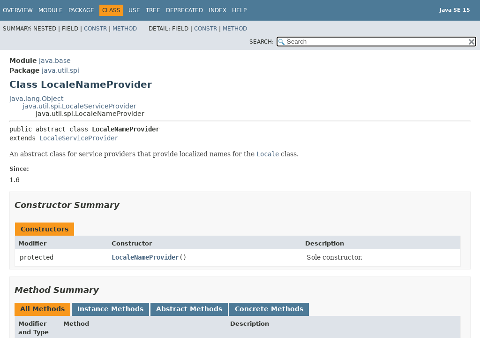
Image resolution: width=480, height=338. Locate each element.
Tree (153, 10)
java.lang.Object (36, 98)
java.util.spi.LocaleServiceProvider (79, 106)
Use (134, 10)
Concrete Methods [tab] (269, 309)
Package (81, 10)
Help (239, 10)
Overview (18, 10)
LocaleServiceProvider (78, 138)
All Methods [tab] (42, 309)
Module (50, 10)
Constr (95, 28)
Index (217, 10)
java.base (55, 60)
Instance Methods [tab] (110, 309)
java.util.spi (60, 70)
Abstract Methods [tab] (189, 309)
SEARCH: (261, 41)
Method (124, 28)
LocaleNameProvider (145, 257)
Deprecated (184, 10)
